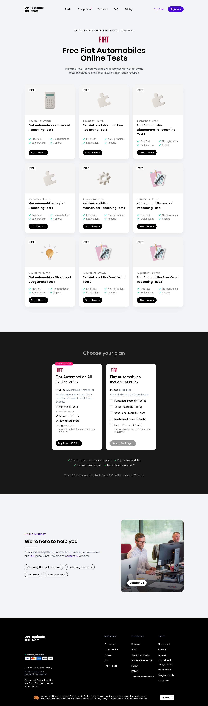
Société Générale (141, 660)
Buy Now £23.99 (68, 443)
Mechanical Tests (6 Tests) (128, 419)
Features (102, 9)
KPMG (134, 671)
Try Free (159, 9)
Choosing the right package (43, 567)
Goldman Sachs (140, 655)
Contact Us (137, 583)
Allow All (167, 697)
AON (133, 649)
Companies (84, 9)
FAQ (116, 9)
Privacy (48, 667)
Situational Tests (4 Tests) (128, 413)
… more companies (142, 676)
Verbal (162, 649)
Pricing (129, 9)
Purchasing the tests (79, 567)
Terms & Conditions (34, 667)
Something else (56, 574)
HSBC (134, 665)
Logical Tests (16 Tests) (126, 425)
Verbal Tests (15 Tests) (126, 406)
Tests (68, 9)
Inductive (163, 680)
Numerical (164, 644)
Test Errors (33, 574)
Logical (162, 655)
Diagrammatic (166, 675)
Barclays (136, 644)
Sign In (175, 9)
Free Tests (111, 665)
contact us (72, 556)
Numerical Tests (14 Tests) (128, 400)
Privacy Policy (100, 698)
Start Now (38, 152)
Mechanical (164, 669)
